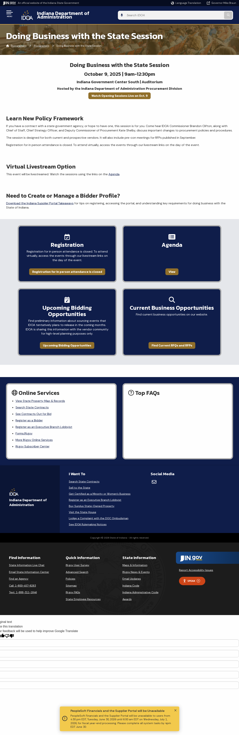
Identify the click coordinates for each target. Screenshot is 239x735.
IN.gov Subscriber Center (33, 440)
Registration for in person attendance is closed (61, 268)
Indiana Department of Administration (77, 13)
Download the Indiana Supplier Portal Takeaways (40, 200)
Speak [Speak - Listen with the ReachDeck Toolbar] (191, 574)
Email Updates (131, 572)
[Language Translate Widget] (186, 3)
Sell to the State (79, 481)
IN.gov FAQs (73, 585)
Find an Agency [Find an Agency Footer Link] (18, 572)
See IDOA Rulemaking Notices (88, 517)
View (177, 268)
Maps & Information (134, 558)
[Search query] (209, 13)
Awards (127, 592)
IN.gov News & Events (136, 565)
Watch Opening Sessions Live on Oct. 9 (119, 92)
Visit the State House (82, 505)
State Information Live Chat (26, 558)
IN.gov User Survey (77, 558)
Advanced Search (77, 565)
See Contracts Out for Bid (34, 406)
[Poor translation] (9, 629)
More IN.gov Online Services (34, 433)
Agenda (113, 171)
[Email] (154, 475)
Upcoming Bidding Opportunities (61, 336)
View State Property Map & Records (41, 393)
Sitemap (71, 579)
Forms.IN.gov (24, 426)
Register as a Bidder (29, 413)
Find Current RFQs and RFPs (177, 336)
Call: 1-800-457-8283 (22, 579)
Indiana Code (130, 579)
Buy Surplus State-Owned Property (91, 499)
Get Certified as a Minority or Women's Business (100, 487)
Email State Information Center (29, 565)
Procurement (18, 43)
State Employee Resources (83, 592)
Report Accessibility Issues (196, 563)
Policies (70, 572)
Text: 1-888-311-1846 (23, 585)
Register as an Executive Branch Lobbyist (44, 419)
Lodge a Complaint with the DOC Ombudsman (98, 511)
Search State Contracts (32, 399)
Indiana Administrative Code (140, 585)
